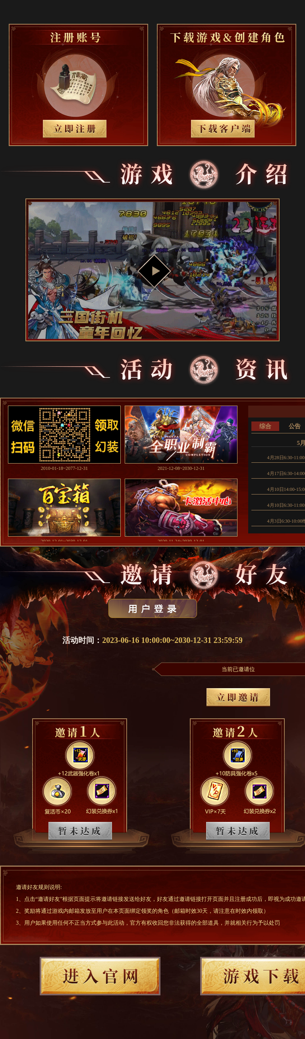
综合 (265, 426)
